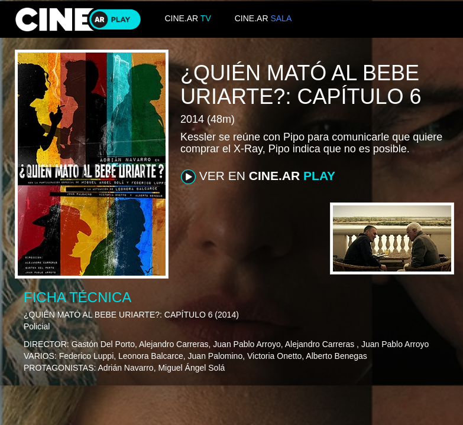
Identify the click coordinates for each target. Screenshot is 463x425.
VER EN (258, 176)
